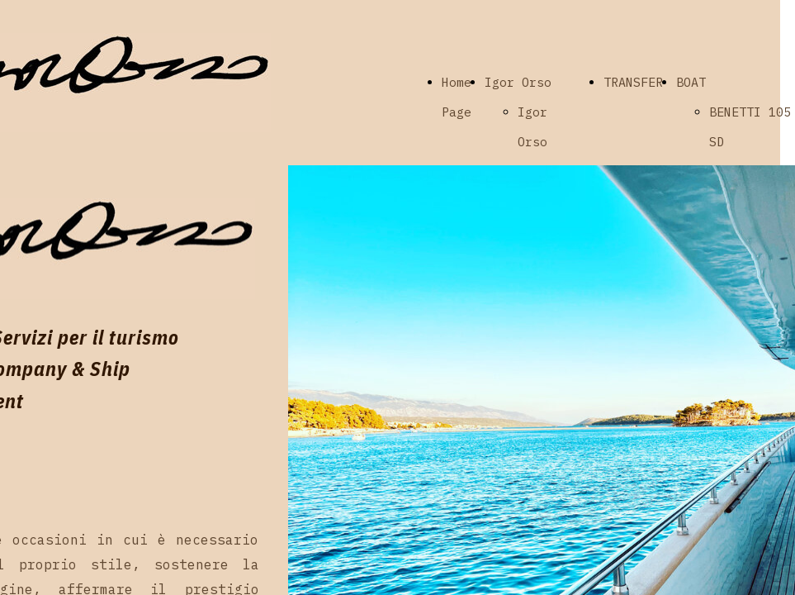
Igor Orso (518, 82)
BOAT (691, 82)
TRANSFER (633, 82)
